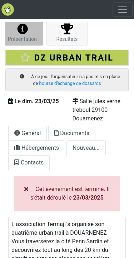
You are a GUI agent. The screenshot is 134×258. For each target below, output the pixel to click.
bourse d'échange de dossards (70, 83)
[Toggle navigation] (123, 10)
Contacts (29, 162)
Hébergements (36, 147)
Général (27, 133)
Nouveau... (86, 147)
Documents (71, 133)
